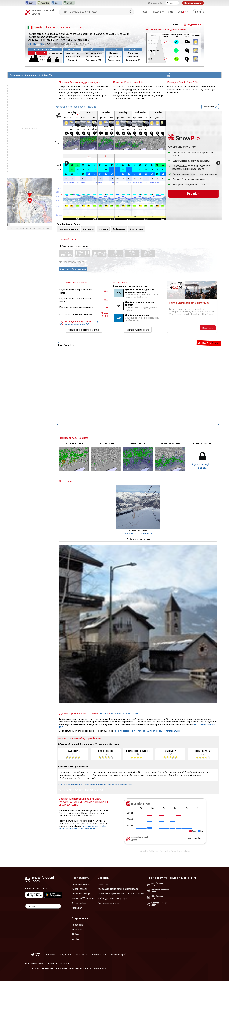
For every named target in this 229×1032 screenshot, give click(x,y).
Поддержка (65, 954)
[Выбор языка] (172, 3)
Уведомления (72, 53)
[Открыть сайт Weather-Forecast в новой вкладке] (69, 3)
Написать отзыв (94, 790)
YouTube (76, 939)
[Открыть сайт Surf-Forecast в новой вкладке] (30, 3)
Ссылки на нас (99, 954)
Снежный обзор (81, 893)
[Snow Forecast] (39, 12)
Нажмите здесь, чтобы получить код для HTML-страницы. (82, 827)
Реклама (50, 954)
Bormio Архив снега (138, 329)
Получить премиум (193, 3)
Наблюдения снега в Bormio (83, 329)
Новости (158, 12)
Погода (144, 12)
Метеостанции (93, 56)
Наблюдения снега (93, 53)
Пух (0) (104, 713)
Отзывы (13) (133, 56)
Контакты (81, 954)
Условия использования (43, 968)
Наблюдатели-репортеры (112, 898)
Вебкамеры (119, 229)
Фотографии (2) (133, 60)
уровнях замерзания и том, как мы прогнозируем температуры (147, 730)
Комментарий (118, 954)
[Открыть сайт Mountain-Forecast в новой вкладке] (43, 3)
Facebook (77, 924)
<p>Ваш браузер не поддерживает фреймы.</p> (165, 823)
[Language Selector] (43, 906)
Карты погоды (80, 888)
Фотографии (79, 903)
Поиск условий (72, 56)
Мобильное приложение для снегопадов (121, 893)
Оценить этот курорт (70, 790)
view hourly (210, 107)
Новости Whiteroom (83, 898)
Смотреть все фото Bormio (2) (138, 533)
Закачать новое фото (138, 539)
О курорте (133, 53)
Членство (103, 884)
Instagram (77, 929)
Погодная (114, 53)
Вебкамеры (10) (93, 60)
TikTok (75, 934)
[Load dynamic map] (8, 224)
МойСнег (77, 907)
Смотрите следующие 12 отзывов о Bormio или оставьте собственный (95, 784)
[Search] (130, 11)
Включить (186, 25)
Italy (42, 44)
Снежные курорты (82, 884)
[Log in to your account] (198, 11)
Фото (170, 11)
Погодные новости (108, 903)
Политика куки (99, 968)
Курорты (32, 44)
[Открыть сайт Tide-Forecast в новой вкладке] (56, 3)
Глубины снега (114, 56)
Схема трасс (114, 60)
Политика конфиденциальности (73, 968)
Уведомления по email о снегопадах (118, 888)
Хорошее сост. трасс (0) (76, 324)
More (59, 143)
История (72, 60)
